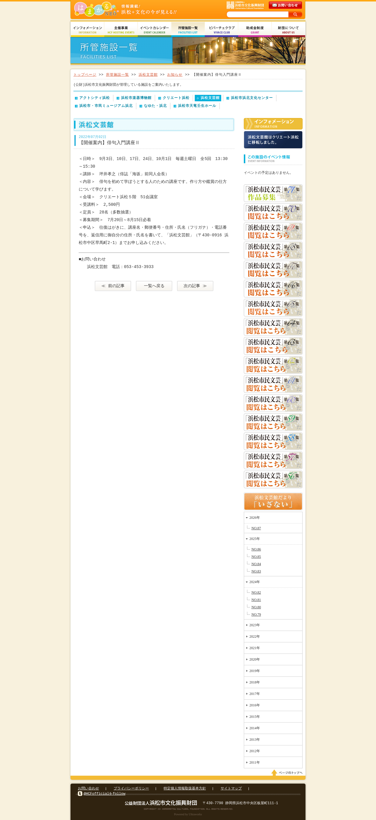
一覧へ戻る (154, 286)
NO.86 (256, 549)
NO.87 (256, 528)
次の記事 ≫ (195, 286)
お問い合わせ (88, 788)
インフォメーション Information (87, 30)
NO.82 (256, 592)
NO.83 (256, 571)
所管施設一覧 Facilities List (188, 30)
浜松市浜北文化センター (252, 97)
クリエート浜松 (176, 97)
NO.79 (256, 614)
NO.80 (256, 607)
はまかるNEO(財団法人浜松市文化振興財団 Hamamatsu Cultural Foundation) (138, 9)
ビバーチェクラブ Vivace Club (221, 30)
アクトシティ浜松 (94, 97)
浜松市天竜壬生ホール (197, 105)
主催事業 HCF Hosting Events (121, 30)
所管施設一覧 (117, 74)
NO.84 (256, 564)
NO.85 (256, 557)
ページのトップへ (288, 772)
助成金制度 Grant (255, 30)
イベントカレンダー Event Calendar (154, 30)
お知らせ (174, 74)
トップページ (84, 74)
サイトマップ (231, 788)
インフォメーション (273, 123)
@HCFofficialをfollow (104, 793)
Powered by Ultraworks (188, 814)
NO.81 (256, 600)
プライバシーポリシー (131, 788)
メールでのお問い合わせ (286, 5)
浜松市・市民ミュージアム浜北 (106, 105)
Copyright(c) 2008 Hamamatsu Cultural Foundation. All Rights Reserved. (188, 809)
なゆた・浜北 (155, 105)
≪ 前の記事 (112, 286)
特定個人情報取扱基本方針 (185, 788)
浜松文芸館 (148, 74)
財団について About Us (288, 30)
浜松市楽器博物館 (136, 97)
